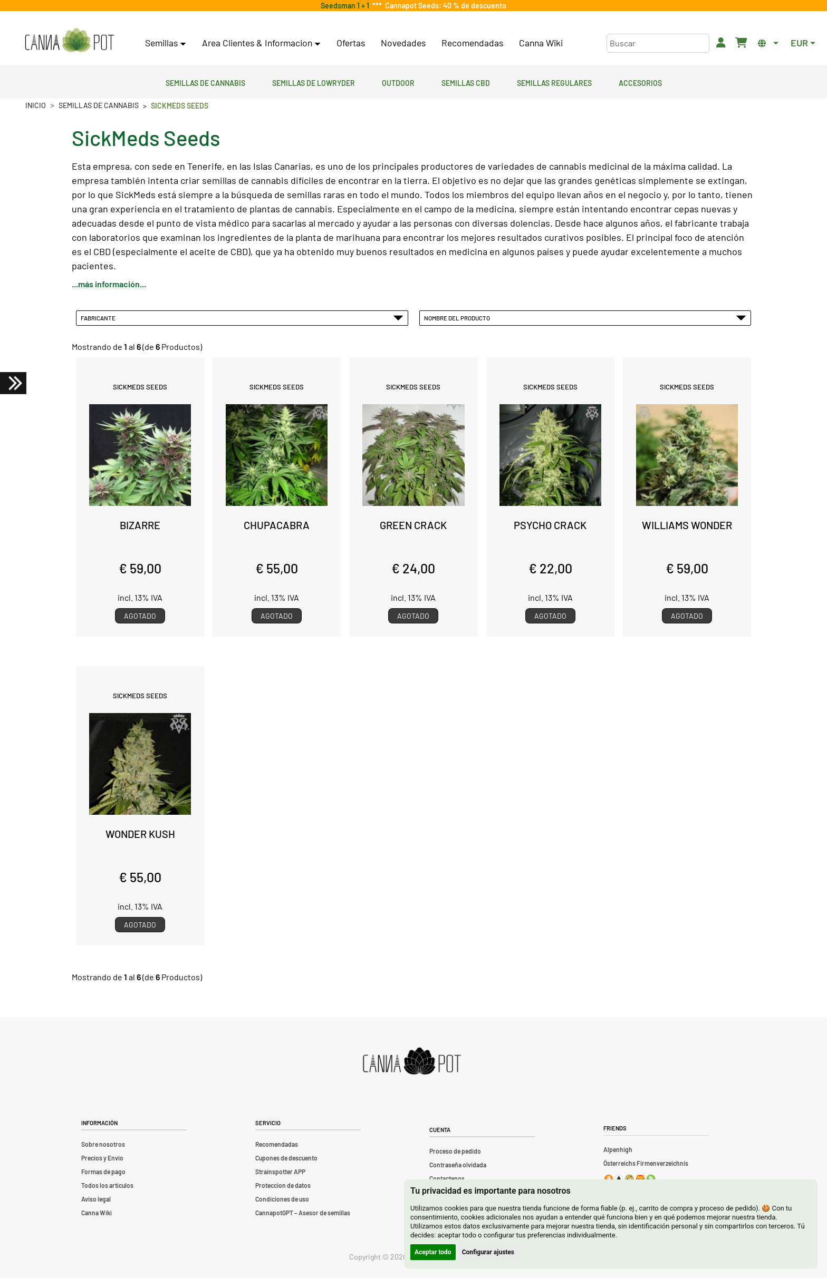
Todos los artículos (107, 1185)
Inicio (35, 105)
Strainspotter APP (280, 1171)
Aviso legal (96, 1199)
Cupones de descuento (286, 1158)
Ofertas (350, 42)
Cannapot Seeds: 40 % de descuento (444, 5)
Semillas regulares (554, 81)
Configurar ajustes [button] (488, 1252)
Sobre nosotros (103, 1144)
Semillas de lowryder (313, 81)
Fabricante (242, 317)
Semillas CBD (465, 81)
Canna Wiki (541, 42)
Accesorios (640, 81)
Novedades (403, 42)
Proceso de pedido (455, 1151)
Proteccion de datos (283, 1185)
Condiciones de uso (282, 1199)
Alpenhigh (617, 1149)
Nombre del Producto (585, 317)
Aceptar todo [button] (433, 1252)
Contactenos (447, 1178)
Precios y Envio (102, 1158)
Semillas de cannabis (205, 81)
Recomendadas (472, 42)
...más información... (109, 284)
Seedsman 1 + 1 (346, 5)
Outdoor (398, 81)
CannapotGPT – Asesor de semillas (302, 1212)
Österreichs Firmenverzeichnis (645, 1163)
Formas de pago (103, 1171)
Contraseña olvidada (457, 1165)
